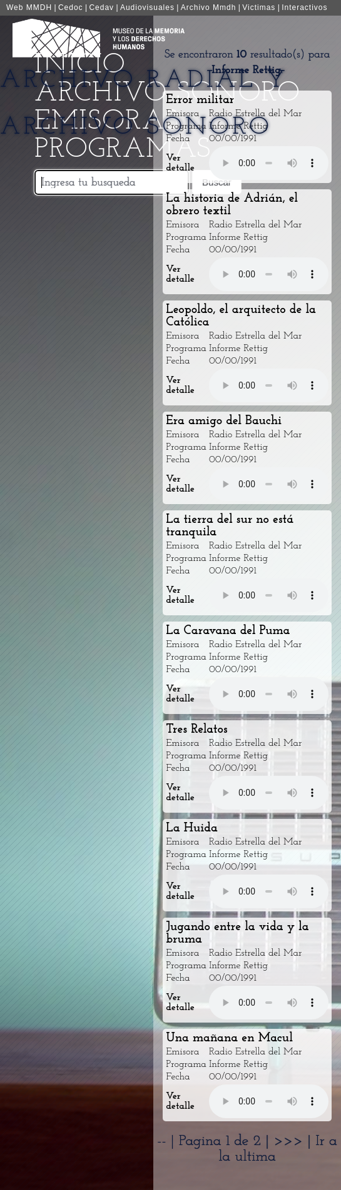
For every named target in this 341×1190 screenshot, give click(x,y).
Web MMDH (29, 7)
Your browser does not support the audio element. (268, 163)
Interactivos (304, 7)
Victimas (258, 7)
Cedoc (70, 7)
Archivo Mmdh (209, 7)
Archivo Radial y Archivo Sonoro (144, 104)
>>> (290, 1141)
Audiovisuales (147, 7)
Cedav (101, 7)
